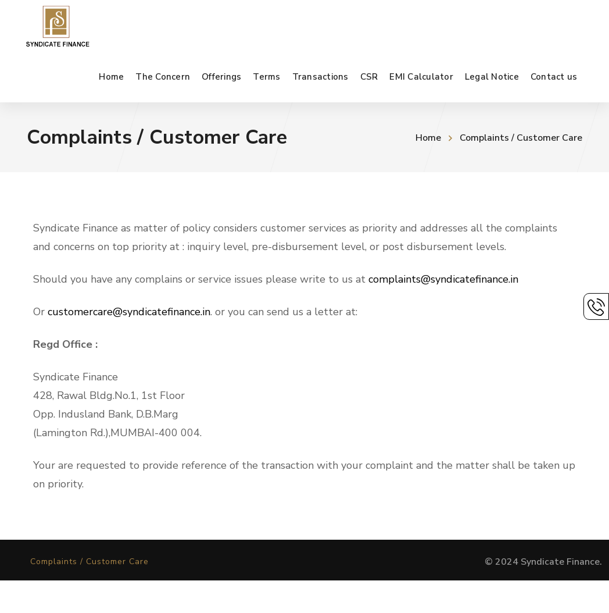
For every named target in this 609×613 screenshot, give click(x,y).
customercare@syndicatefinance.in (129, 312)
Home (428, 137)
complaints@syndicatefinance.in (443, 279)
